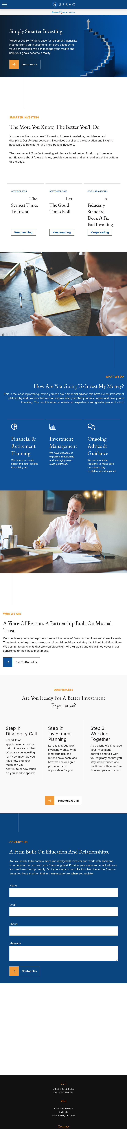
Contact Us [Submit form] (29, 971)
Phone (13, 924)
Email (12, 904)
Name (13, 885)
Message (15, 943)
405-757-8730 (66, 1092)
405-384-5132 (67, 1089)
